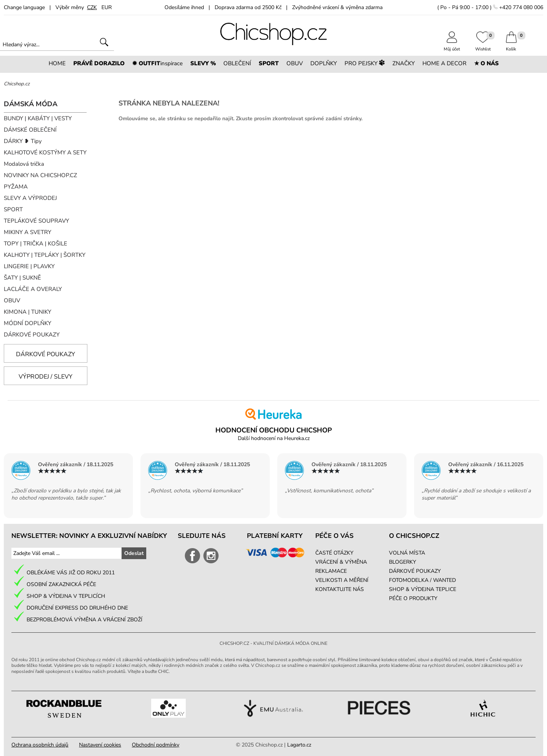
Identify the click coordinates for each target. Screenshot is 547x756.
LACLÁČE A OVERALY (33, 289)
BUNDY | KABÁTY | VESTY (38, 118)
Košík (511, 46)
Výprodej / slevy (46, 376)
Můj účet (452, 46)
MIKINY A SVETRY (27, 232)
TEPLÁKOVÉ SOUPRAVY (36, 221)
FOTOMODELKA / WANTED (422, 580)
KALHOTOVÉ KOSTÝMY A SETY (45, 152)
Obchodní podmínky (155, 744)
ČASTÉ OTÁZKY (334, 552)
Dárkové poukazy (45, 354)
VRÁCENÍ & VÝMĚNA (341, 562)
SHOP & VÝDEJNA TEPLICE (422, 589)
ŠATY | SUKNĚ (22, 277)
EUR (106, 7)
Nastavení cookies (100, 744)
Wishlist (483, 46)
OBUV (12, 300)
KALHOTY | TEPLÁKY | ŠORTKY (44, 255)
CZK (92, 7)
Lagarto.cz (299, 744)
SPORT (13, 209)
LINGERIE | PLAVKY (29, 266)
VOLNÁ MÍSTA (407, 552)
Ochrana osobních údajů (39, 744)
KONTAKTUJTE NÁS (339, 589)
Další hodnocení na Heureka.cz (274, 438)
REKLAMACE (331, 571)
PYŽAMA (16, 186)
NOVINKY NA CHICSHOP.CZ (40, 175)
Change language (24, 7)
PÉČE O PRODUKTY (413, 598)
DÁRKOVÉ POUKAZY (32, 334)
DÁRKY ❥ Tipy (23, 141)
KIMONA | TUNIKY (27, 312)
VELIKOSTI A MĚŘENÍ (341, 580)
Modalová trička (24, 164)
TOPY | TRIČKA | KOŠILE (35, 243)
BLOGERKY (402, 562)
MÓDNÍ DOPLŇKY (27, 323)
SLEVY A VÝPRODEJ (30, 198)
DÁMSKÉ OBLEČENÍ (30, 130)
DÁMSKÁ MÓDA (30, 103)
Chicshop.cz (17, 83)
